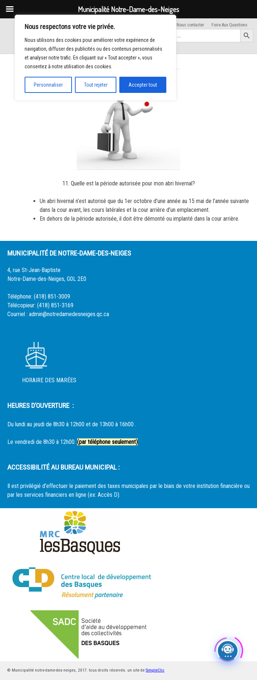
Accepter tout (142, 85)
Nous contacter (190, 25)
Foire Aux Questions (229, 25)
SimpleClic (155, 670)
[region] (95, 58)
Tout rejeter (96, 85)
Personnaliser (48, 85)
